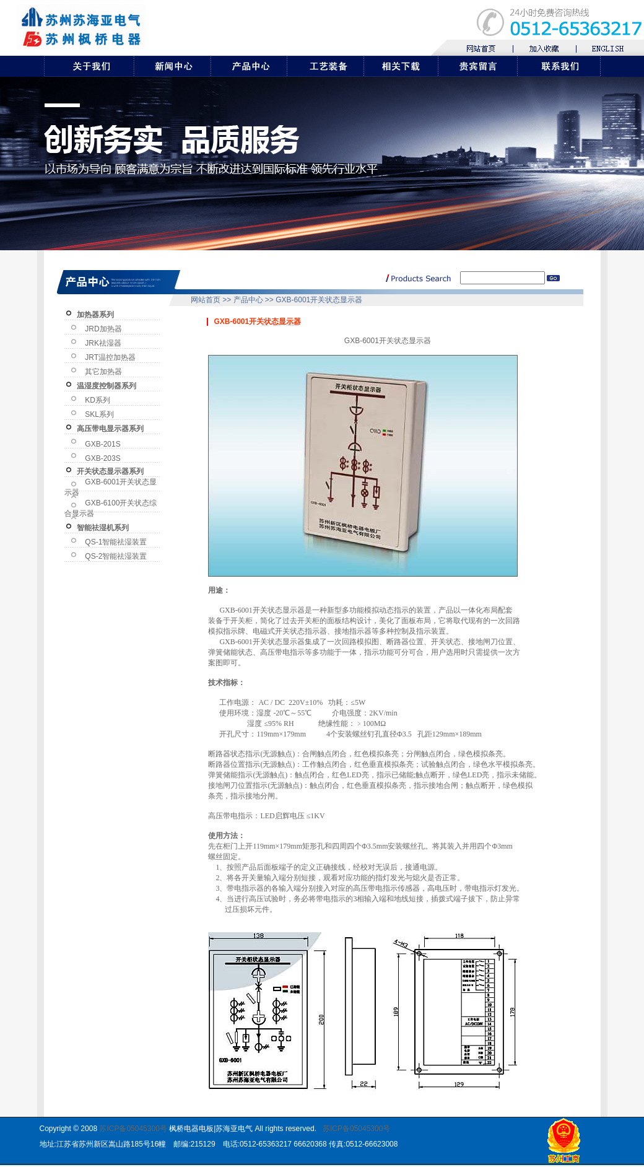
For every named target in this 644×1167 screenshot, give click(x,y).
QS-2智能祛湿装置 (116, 556)
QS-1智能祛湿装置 (116, 542)
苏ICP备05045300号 (133, 1128)
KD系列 (97, 400)
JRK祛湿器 (103, 343)
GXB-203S (102, 458)
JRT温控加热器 (110, 357)
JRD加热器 (103, 329)
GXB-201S (102, 444)
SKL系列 (99, 414)
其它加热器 (103, 371)
